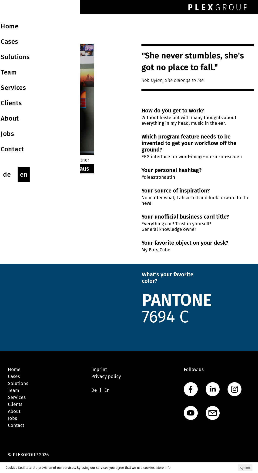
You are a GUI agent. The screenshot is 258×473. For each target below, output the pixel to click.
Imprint (99, 369)
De (94, 390)
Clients (15, 404)
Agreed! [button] (245, 468)
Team (13, 390)
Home (14, 369)
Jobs (12, 418)
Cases (14, 376)
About (14, 411)
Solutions (18, 383)
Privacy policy (106, 376)
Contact (16, 425)
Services (17, 397)
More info (163, 468)
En (107, 390)
